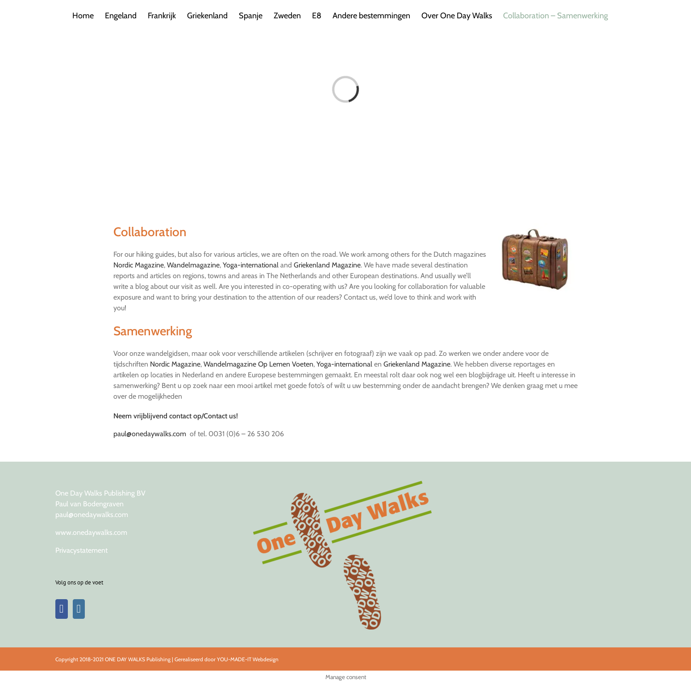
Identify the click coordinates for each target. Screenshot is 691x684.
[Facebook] (61, 609)
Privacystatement (81, 550)
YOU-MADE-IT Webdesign (248, 659)
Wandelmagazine (193, 265)
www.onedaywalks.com (91, 532)
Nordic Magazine (138, 265)
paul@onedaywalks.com (149, 434)
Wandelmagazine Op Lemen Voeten (258, 364)
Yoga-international (251, 265)
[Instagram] (79, 609)
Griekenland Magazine (327, 265)
